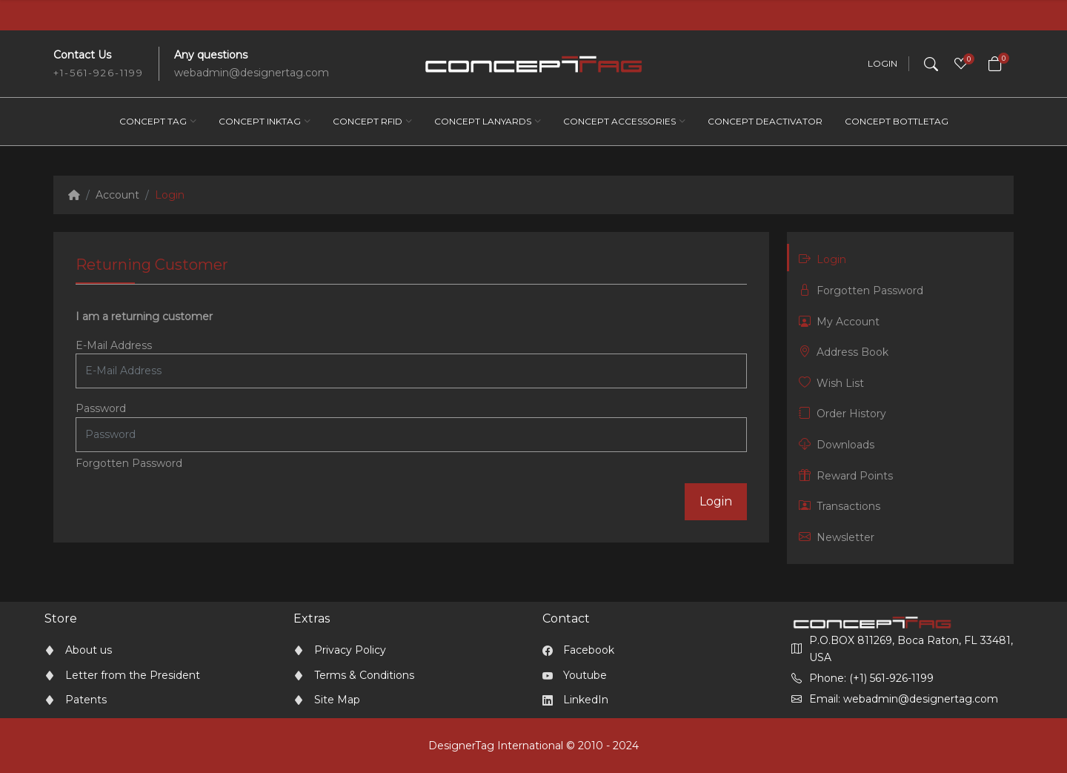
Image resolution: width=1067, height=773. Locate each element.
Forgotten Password (129, 463)
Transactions (839, 506)
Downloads (836, 444)
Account (117, 195)
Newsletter (836, 537)
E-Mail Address (114, 345)
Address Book (843, 352)
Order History (842, 413)
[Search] (931, 64)
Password (101, 408)
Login (882, 63)
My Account (839, 321)
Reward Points (846, 475)
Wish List (831, 383)
